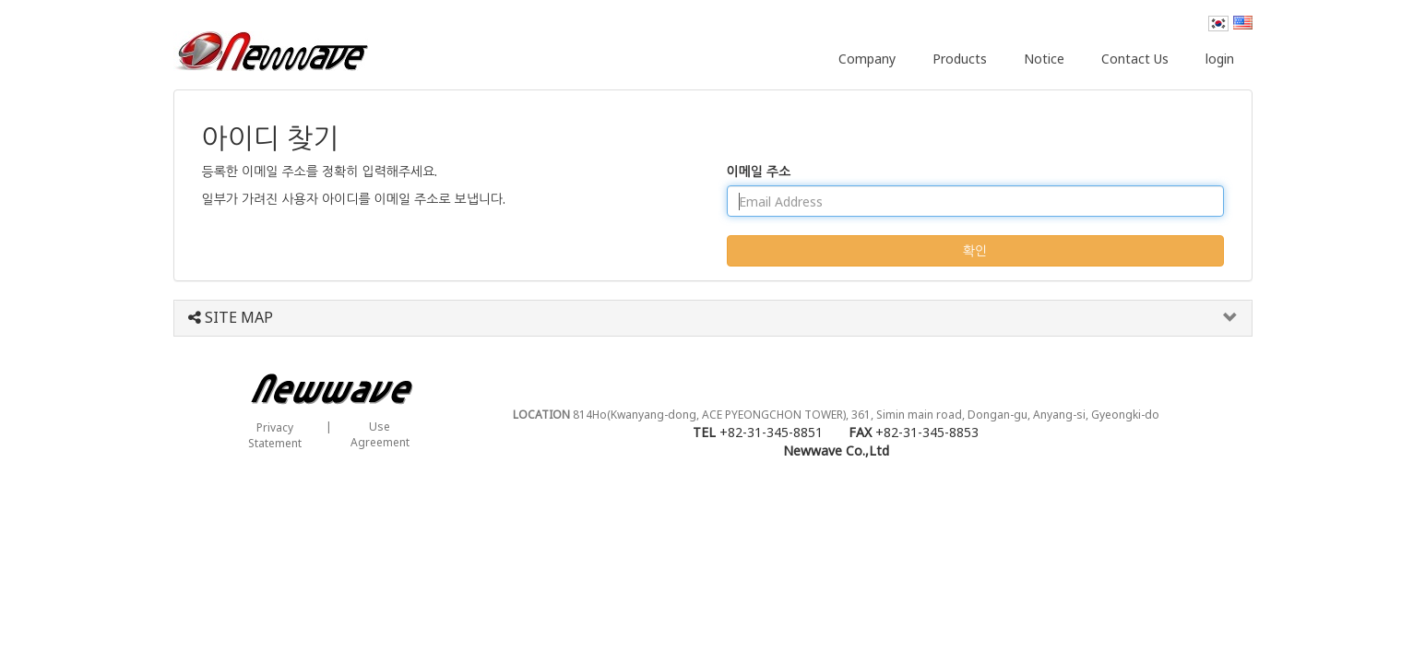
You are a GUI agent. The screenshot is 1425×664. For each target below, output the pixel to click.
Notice (1044, 58)
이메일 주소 (759, 171)
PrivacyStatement (275, 435)
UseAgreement (380, 434)
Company (867, 58)
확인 (975, 250)
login (1219, 58)
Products (959, 58)
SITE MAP (230, 318)
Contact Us (1135, 58)
